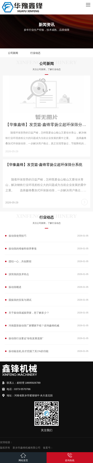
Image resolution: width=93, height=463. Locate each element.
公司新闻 (13, 52)
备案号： (48, 447)
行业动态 (35, 52)
